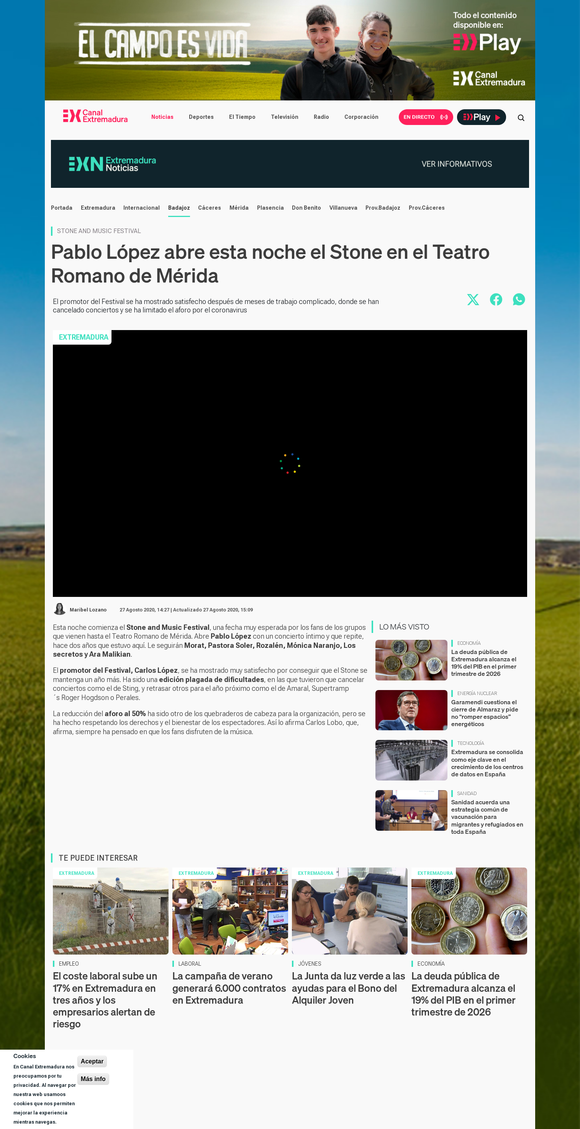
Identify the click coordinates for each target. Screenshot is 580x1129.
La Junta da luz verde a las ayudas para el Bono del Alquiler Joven (348, 987)
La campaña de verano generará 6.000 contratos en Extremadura (229, 987)
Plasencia (270, 208)
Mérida (239, 208)
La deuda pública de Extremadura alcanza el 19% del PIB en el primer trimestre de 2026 (483, 663)
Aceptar (92, 1061)
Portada (61, 208)
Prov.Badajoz (382, 208)
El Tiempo (242, 117)
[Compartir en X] (473, 299)
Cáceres (209, 208)
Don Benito (306, 208)
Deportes (201, 117)
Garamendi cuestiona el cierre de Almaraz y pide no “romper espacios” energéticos (484, 713)
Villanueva (343, 208)
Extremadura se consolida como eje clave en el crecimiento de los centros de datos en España (487, 763)
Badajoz (179, 208)
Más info (93, 1079)
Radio (321, 117)
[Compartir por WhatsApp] (519, 299)
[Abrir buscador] (521, 117)
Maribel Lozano (88, 610)
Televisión (284, 117)
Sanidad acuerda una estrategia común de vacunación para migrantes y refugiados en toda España (487, 816)
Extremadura (98, 208)
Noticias (162, 117)
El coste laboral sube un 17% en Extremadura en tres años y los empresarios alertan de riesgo (105, 1000)
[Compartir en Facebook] (496, 299)
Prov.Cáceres (427, 208)
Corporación (361, 117)
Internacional (141, 208)
